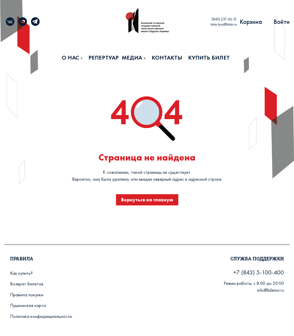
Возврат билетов (26, 284)
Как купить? (21, 273)
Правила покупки (26, 295)
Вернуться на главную (147, 200)
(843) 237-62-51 (224, 19)
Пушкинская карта (28, 305)
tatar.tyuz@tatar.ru (223, 24)
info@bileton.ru (270, 290)
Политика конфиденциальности (41, 316)
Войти (282, 22)
